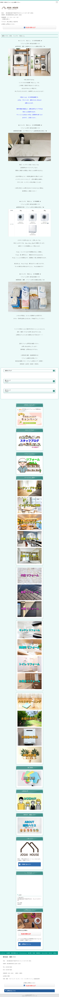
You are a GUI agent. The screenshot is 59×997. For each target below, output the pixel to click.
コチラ (33, 349)
